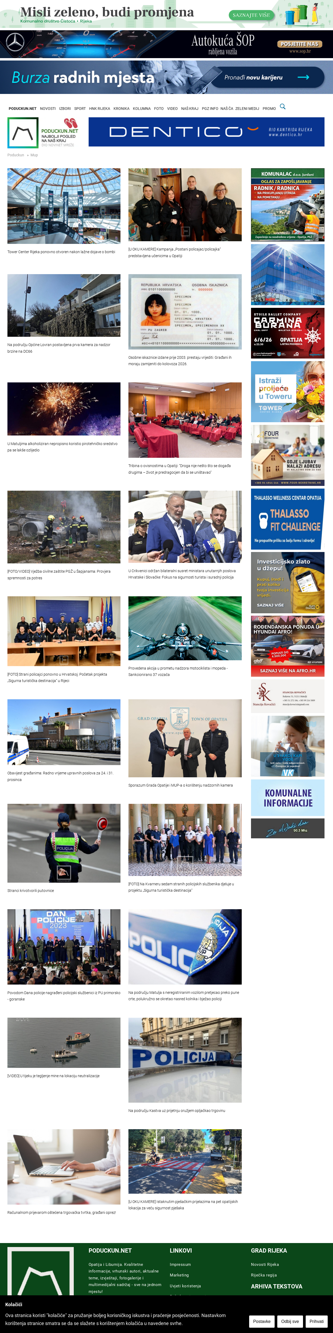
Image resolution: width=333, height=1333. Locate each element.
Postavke (262, 1321)
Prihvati (317, 1321)
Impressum (180, 1264)
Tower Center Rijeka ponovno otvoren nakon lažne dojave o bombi (61, 252)
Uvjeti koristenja (185, 1286)
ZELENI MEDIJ (247, 108)
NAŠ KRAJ (189, 108)
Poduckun (15, 155)
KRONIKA (121, 108)
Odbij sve (290, 1321)
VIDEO (172, 108)
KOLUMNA (142, 108)
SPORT (80, 108)
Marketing (179, 1275)
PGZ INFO (210, 108)
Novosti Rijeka (265, 1264)
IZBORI (65, 108)
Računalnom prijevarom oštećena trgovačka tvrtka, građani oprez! (61, 1212)
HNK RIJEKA (99, 108)
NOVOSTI (48, 108)
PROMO (269, 108)
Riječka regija (264, 1275)
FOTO (159, 108)
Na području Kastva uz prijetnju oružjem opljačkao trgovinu (176, 1110)
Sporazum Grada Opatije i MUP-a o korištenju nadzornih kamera (180, 785)
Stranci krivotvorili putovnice (30, 890)
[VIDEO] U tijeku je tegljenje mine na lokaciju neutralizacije (53, 1076)
